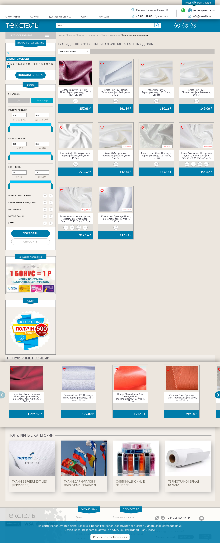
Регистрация (204, 2)
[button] (219, 394)
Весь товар (42, 100)
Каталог (34, 16)
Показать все (30, 75)
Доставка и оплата (60, 16)
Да (19, 100)
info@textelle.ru (202, 16)
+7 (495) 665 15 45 (204, 10)
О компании (12, 16)
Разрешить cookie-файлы (110, 537)
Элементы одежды (18, 58)
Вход (188, 2)
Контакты (104, 16)
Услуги (85, 16)
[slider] (9, 129)
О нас (79, 517)
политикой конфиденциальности (132, 529)
